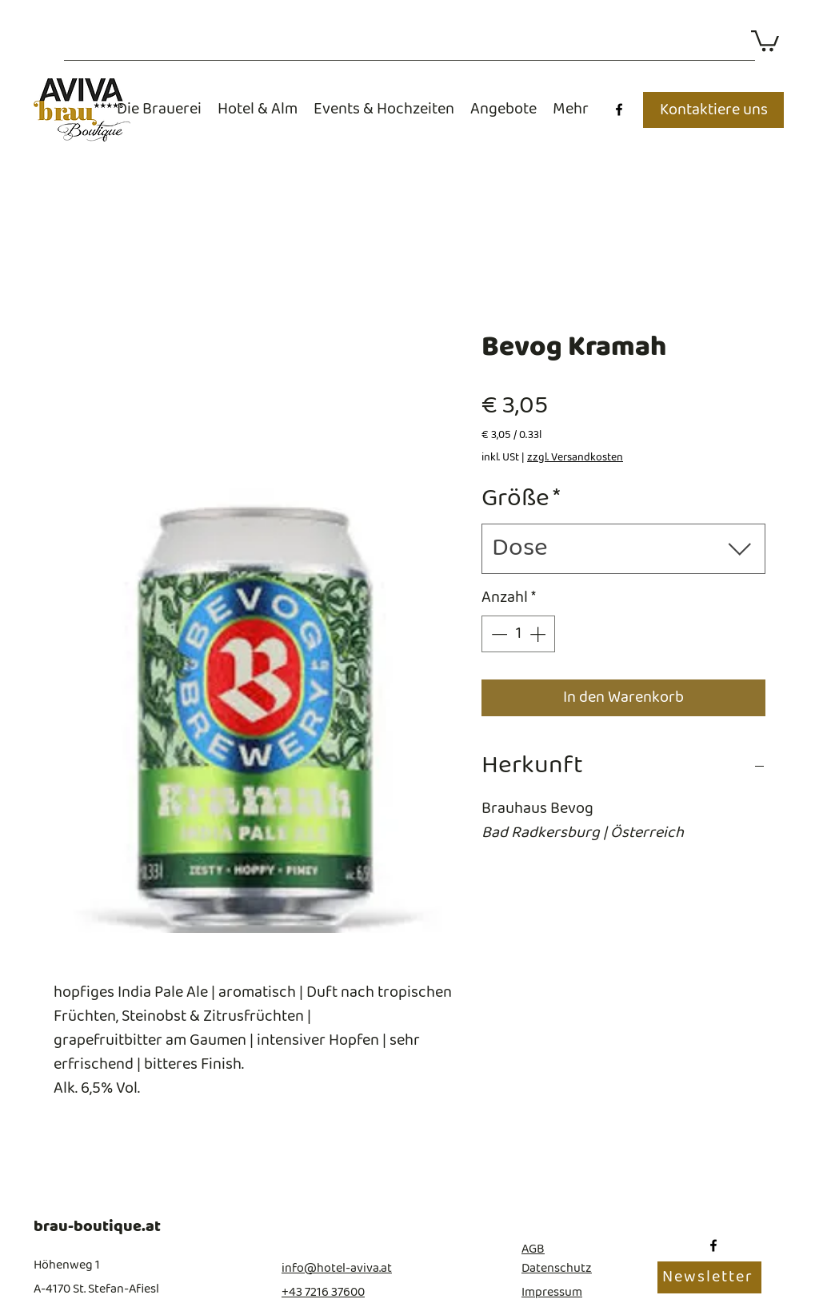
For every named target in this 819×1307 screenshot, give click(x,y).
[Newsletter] (709, 1277)
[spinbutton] (518, 634)
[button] (765, 39)
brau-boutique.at (97, 1227)
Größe (521, 499)
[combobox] (623, 549)
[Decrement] (497, 634)
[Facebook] (619, 110)
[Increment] (539, 634)
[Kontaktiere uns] (713, 110)
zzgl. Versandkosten (575, 458)
